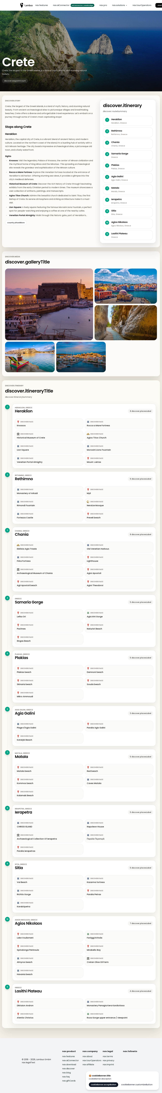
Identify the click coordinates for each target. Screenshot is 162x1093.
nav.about (88, 1056)
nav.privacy (108, 1060)
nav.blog (66, 1072)
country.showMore (16, 222)
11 (7, 987)
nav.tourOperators (142, 5)
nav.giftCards (69, 1080)
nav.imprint (108, 1064)
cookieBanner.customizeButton (136, 1084)
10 (7, 919)
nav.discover (68, 1068)
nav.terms (108, 1056)
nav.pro (103, 5)
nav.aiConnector (70, 1060)
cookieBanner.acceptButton (103, 1084)
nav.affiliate (88, 1064)
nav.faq (66, 1076)
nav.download (69, 1064)
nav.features (41, 5)
